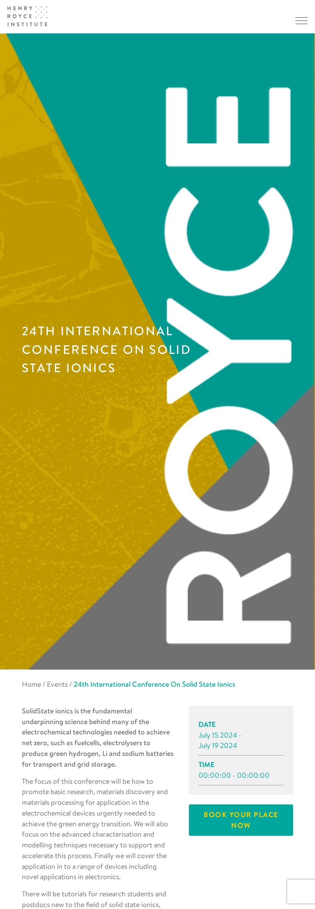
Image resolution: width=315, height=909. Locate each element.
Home (31, 684)
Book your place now (241, 820)
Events (57, 684)
